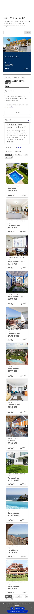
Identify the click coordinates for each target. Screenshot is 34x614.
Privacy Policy (9, 107)
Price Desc (18, 151)
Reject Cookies (20, 608)
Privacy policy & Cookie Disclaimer (17, 611)
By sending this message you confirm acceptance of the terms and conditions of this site (16, 98)
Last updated (17, 147)
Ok (12, 608)
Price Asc (9, 151)
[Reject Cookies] (32, 608)
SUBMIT (17, 112)
